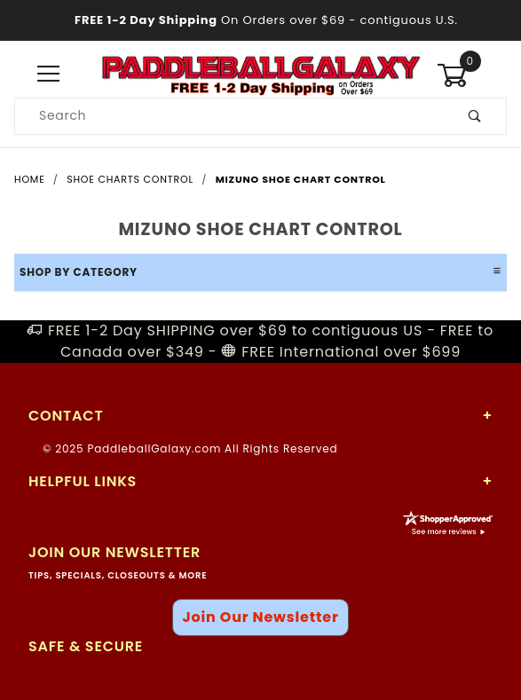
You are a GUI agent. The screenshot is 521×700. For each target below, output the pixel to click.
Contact (65, 415)
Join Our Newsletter (260, 617)
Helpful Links (82, 481)
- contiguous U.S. (260, 20)
